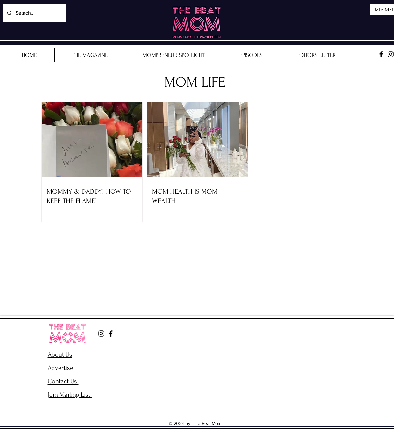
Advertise (61, 368)
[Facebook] (381, 54)
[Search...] (34, 13)
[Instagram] (101, 333)
